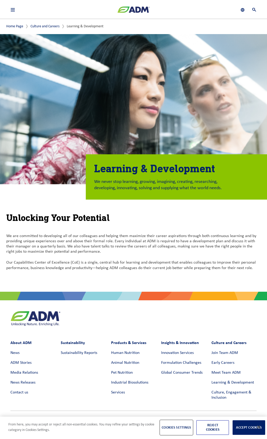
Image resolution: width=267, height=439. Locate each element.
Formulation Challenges (181, 363)
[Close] (258, 427)
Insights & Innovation (180, 342)
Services (118, 392)
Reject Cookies (213, 427)
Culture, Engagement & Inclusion (231, 395)
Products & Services (128, 342)
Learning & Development (232, 382)
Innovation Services (177, 353)
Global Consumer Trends (182, 373)
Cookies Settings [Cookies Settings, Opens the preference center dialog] (176, 427)
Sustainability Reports (79, 353)
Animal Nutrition (125, 363)
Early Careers (222, 363)
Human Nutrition (125, 353)
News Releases (22, 382)
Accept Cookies (249, 427)
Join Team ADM (224, 353)
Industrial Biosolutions (129, 382)
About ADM (21, 342)
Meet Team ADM (226, 373)
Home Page (14, 26)
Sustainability (73, 342)
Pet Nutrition (122, 373)
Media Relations (24, 373)
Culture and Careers (45, 26)
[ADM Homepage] (133, 12)
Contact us (19, 392)
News (15, 353)
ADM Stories (21, 363)
